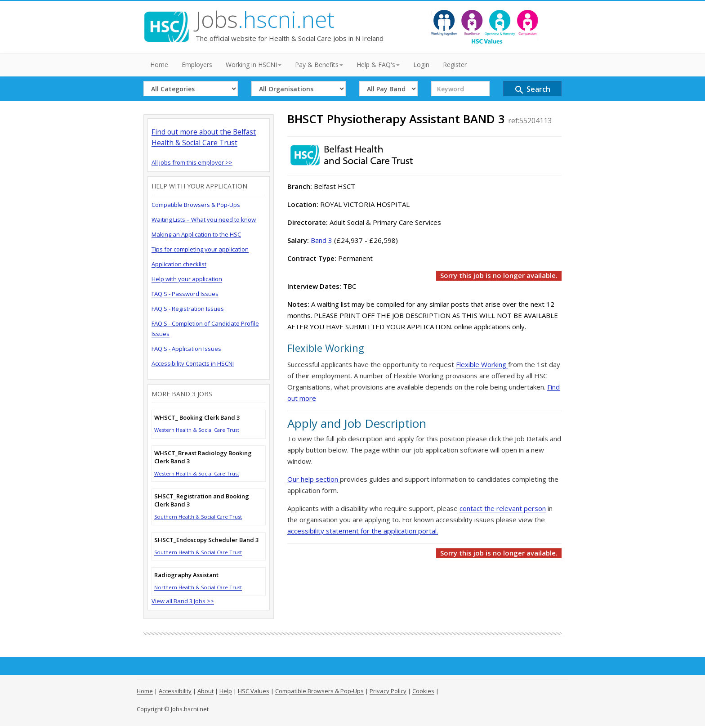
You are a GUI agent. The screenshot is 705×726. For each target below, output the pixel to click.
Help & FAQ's (378, 64)
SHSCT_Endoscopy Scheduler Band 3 (206, 540)
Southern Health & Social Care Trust (198, 516)
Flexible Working (482, 364)
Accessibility (175, 691)
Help (225, 691)
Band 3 (321, 240)
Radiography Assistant (186, 575)
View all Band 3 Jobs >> (183, 601)
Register (455, 64)
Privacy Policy (388, 691)
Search (532, 89)
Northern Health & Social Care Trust (198, 587)
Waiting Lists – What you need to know (204, 219)
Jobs (265, 19)
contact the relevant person (503, 508)
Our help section (313, 479)
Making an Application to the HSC (196, 234)
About (205, 691)
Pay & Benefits (319, 64)
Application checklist (179, 264)
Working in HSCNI (253, 64)
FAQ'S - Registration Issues (188, 309)
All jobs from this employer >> (192, 162)
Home (159, 64)
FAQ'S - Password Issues (185, 294)
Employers (197, 64)
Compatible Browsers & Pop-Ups (196, 205)
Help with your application (187, 279)
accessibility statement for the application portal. (362, 530)
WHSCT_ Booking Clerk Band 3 (197, 417)
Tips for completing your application (200, 249)
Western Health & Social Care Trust (196, 429)
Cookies (423, 691)
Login (421, 64)
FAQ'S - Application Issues (186, 349)
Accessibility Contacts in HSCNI (193, 363)
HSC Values (253, 691)
